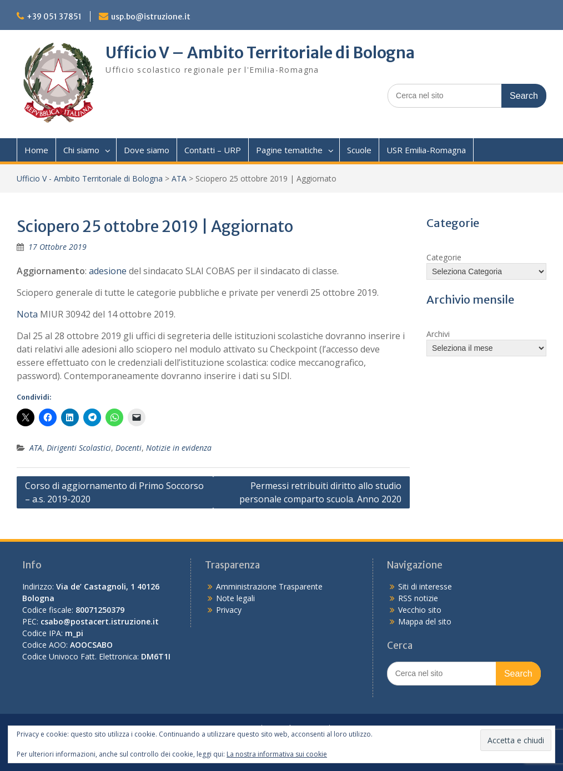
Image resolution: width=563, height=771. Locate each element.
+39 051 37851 (54, 17)
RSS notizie (418, 598)
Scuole (359, 149)
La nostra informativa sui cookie (277, 754)
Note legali (235, 598)
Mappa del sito (424, 621)
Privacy (229, 609)
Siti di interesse (425, 586)
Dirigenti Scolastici (79, 447)
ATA (179, 178)
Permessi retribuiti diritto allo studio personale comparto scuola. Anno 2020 (320, 492)
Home (36, 149)
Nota (27, 314)
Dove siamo (146, 149)
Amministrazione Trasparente (269, 586)
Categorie (443, 257)
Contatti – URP (212, 149)
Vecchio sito (419, 609)
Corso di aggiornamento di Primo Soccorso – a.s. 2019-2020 (114, 492)
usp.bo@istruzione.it (150, 17)
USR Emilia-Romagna (426, 149)
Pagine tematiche (289, 149)
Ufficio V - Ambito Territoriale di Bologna (90, 178)
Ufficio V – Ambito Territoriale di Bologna (260, 53)
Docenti (128, 447)
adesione (108, 271)
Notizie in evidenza (179, 447)
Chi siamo (81, 149)
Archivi (438, 334)
